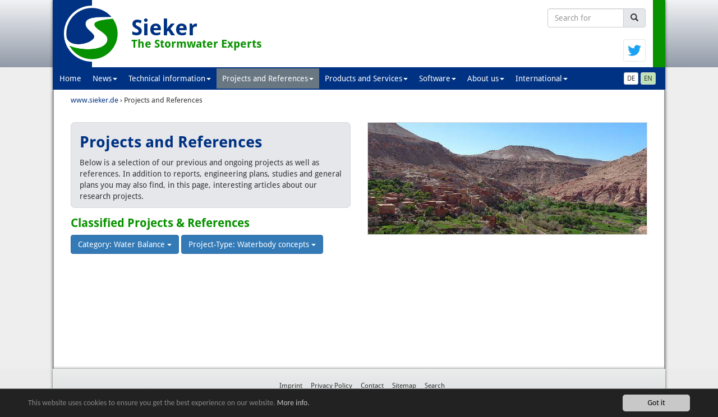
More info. (293, 403)
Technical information (169, 78)
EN (648, 78)
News (105, 78)
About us (485, 78)
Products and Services (366, 78)
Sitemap (404, 386)
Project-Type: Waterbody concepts (252, 244)
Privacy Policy (331, 386)
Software (437, 78)
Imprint (290, 386)
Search (435, 386)
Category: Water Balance (125, 244)
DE (631, 78)
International (542, 78)
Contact (372, 386)
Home (70, 78)
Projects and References (268, 78)
